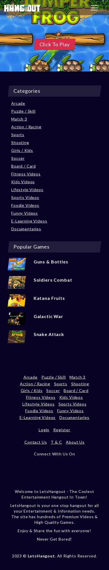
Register (61, 429)
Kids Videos (23, 181)
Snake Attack (49, 334)
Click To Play (55, 44)
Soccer (18, 158)
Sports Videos (25, 197)
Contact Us (35, 442)
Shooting (20, 142)
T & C (56, 442)
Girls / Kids (22, 150)
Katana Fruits (49, 298)
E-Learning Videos (29, 221)
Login (44, 429)
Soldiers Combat (53, 279)
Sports (17, 134)
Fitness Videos (26, 174)
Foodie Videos (25, 205)
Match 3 (19, 119)
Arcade (18, 103)
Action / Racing (26, 126)
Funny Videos (24, 213)
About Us (75, 442)
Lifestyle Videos (27, 189)
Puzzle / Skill (23, 111)
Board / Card (23, 166)
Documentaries (26, 228)
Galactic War (48, 316)
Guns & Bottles (51, 261)
